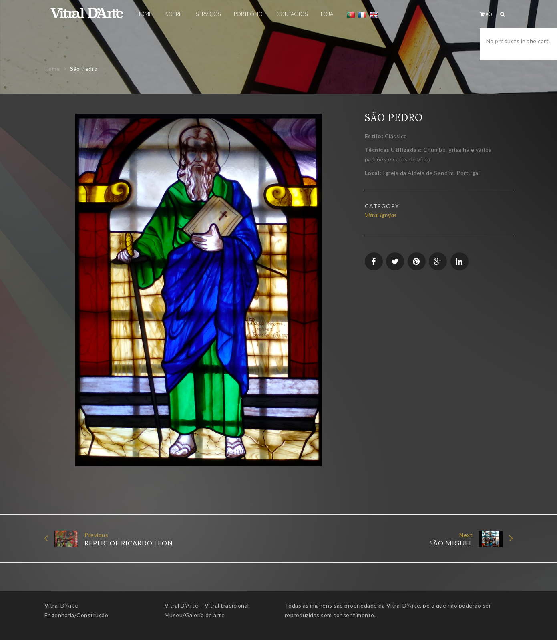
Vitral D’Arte (61, 605)
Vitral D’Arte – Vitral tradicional (207, 605)
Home (52, 68)
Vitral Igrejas (380, 214)
